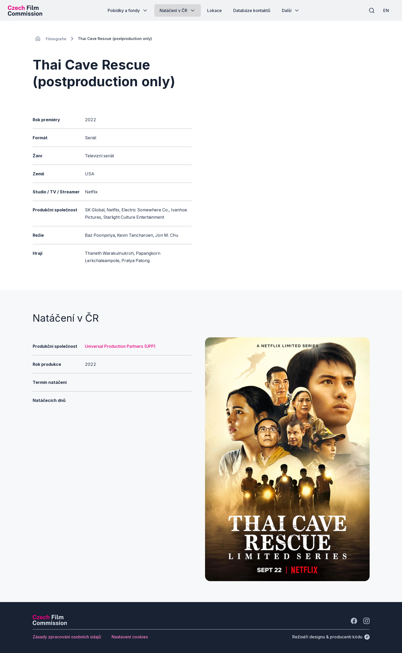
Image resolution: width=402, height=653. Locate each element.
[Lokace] (56, 39)
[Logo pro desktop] (25, 10)
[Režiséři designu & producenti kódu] (331, 637)
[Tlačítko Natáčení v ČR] (177, 10)
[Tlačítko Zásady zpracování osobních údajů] (67, 637)
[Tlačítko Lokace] (214, 10)
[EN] (386, 10)
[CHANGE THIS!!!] (38, 38)
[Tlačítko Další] (291, 10)
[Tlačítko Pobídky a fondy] (127, 10)
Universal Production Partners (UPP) (120, 346)
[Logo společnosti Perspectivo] (50, 623)
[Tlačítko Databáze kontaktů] (252, 10)
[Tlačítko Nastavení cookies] (130, 637)
